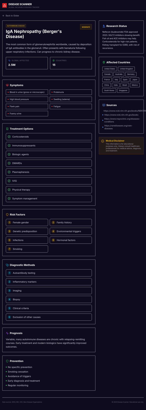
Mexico (135, 85)
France (107, 80)
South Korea (109, 90)
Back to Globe (10, 15)
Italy (116, 80)
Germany (131, 74)
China (106, 85)
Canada (107, 74)
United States (109, 69)
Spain (125, 80)
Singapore (123, 90)
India (116, 85)
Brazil (124, 85)
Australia (118, 74)
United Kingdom (126, 69)
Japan (134, 80)
